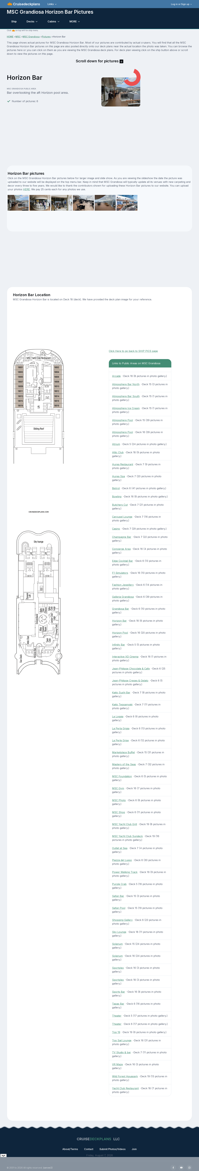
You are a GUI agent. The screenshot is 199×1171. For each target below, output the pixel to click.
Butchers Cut (120, 504)
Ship (14, 21)
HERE (26, 189)
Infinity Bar (118, 644)
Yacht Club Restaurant (125, 1088)
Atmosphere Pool (122, 420)
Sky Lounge (119, 931)
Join (134, 1149)
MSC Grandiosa (31, 36)
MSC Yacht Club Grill (124, 824)
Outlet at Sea (119, 848)
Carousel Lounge (122, 516)
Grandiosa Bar (120, 608)
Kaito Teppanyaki (122, 704)
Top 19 (116, 1032)
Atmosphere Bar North (125, 384)
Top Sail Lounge (121, 1040)
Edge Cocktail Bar (122, 560)
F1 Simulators (120, 572)
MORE (73, 21)
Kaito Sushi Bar (121, 692)
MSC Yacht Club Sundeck (127, 836)
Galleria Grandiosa (123, 596)
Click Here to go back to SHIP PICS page (133, 351)
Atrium (116, 444)
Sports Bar (118, 991)
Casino (116, 528)
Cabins (52, 21)
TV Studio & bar (121, 1052)
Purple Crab (119, 884)
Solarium (117, 943)
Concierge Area (121, 548)
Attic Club (118, 452)
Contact (88, 1149)
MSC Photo (119, 800)
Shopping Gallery (122, 920)
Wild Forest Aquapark (125, 1076)
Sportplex (118, 967)
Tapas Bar (118, 1003)
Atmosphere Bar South (126, 396)
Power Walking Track (124, 872)
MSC (18, 36)
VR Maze (117, 1064)
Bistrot (116, 488)
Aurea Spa (118, 476)
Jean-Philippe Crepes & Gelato (130, 680)
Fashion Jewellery (123, 584)
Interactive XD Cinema (125, 656)
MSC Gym (118, 788)
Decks (30, 21)
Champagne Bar (121, 536)
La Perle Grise (120, 740)
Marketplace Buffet (123, 752)
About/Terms (70, 1149)
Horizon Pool (120, 632)
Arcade (116, 376)
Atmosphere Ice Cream (126, 408)
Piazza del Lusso (122, 860)
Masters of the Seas (124, 764)
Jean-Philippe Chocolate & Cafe (131, 668)
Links (51, 4)
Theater (116, 1015)
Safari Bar (118, 896)
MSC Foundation (122, 776)
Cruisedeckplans (26, 4)
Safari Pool (118, 908)
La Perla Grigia (120, 728)
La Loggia (117, 716)
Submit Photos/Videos (112, 1149)
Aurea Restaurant (122, 464)
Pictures (46, 36)
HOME (10, 36)
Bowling (116, 496)
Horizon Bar (119, 620)
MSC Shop (118, 812)
